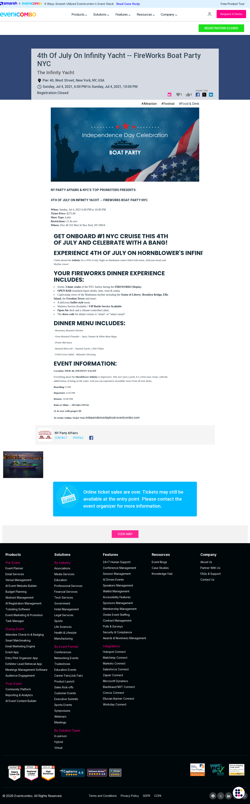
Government (62, 603)
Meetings (60, 722)
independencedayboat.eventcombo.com (112, 417)
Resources (146, 14)
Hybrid (58, 742)
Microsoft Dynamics (115, 681)
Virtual (58, 747)
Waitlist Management (116, 591)
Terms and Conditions (103, 795)
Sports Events (63, 704)
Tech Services (63, 597)
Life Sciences (63, 626)
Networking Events (66, 658)
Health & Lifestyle (65, 632)
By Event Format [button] (76, 647)
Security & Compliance (117, 632)
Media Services (64, 574)
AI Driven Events (113, 579)
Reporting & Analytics (19, 695)
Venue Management (18, 580)
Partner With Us (210, 567)
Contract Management (117, 620)
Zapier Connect (113, 675)
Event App (12, 652)
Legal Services (63, 615)
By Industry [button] (76, 563)
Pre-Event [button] (27, 563)
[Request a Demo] (231, 14)
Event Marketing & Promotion (24, 615)
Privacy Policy (130, 795)
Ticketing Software (17, 609)
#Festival (167, 104)
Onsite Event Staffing (116, 614)
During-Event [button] (27, 629)
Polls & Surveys (113, 626)
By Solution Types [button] (76, 730)
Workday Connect (114, 704)
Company (169, 14)
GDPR (146, 795)
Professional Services (68, 585)
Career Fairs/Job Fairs (68, 675)
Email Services (14, 574)
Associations (62, 568)
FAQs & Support (210, 573)
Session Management (117, 573)
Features (122, 14)
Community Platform (18, 689)
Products (79, 14)
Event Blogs (159, 562)
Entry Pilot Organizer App (21, 658)
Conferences (62, 652)
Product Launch (64, 681)
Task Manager (14, 621)
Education (60, 580)
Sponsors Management (118, 603)
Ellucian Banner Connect (118, 698)
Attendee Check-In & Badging (24, 634)
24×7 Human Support (116, 562)
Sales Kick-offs (63, 687)
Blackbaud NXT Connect (119, 687)
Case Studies (160, 567)
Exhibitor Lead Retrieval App (23, 663)
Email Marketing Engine (20, 646)
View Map (125, 534)
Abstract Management (19, 597)
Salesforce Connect (116, 669)
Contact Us (207, 579)
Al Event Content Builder (21, 701)
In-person (60, 736)
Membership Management (120, 608)
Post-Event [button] (27, 684)
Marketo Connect (114, 663)
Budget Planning (16, 591)
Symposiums (62, 710)
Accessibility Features (117, 597)
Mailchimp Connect (115, 657)
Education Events (65, 669)
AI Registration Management (23, 603)
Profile (78, 437)
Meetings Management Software (26, 669)
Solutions (101, 14)
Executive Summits (66, 699)
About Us (206, 562)
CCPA (157, 795)
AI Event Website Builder (21, 585)
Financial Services (66, 591)
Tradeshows (62, 663)
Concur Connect (113, 692)
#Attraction (149, 104)
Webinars (60, 716)
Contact (61, 437)
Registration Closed (221, 28)
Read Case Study (128, 3)
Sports (58, 621)
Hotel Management (66, 609)
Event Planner (14, 568)
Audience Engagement (20, 675)
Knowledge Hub (162, 573)
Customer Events (65, 693)
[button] (23, 464)
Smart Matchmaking (17, 640)
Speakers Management (118, 585)
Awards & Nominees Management (124, 638)
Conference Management (119, 567)
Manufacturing (63, 638)
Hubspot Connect (114, 651)
